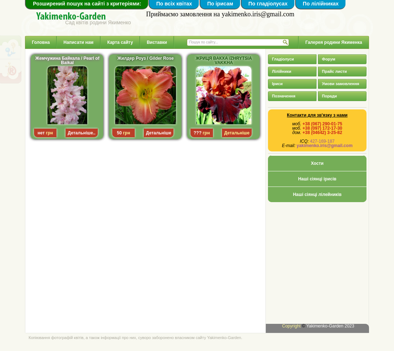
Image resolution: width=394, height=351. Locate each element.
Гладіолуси (283, 59)
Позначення (284, 96)
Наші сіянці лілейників (317, 194)
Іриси (277, 84)
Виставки (157, 42)
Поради (329, 96)
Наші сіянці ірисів (317, 178)
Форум (328, 59)
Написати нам (78, 42)
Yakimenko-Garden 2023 (330, 326)
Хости (317, 163)
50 (119, 132)
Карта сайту (120, 42)
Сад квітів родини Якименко (98, 22)
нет (41, 132)
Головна (41, 42)
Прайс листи (334, 71)
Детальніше (158, 132)
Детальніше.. (82, 132)
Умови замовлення (340, 84)
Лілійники (281, 71)
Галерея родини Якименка (333, 42)
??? (198, 132)
